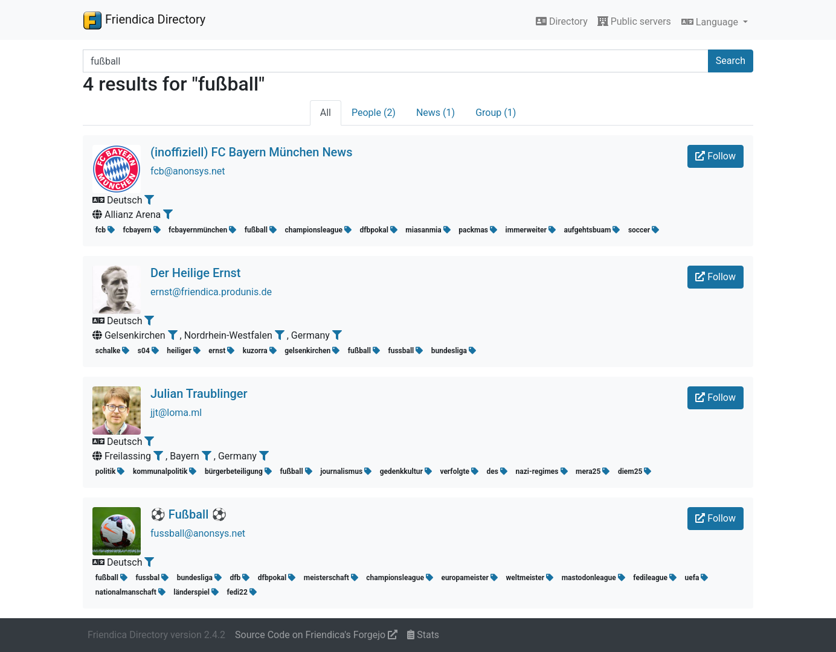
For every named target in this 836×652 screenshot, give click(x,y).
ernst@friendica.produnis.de (211, 292)
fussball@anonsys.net (197, 533)
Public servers (634, 21)
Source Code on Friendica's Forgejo (316, 635)
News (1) (435, 112)
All (325, 112)
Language (711, 22)
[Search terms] (396, 61)
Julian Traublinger (199, 393)
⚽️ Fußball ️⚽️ (188, 514)
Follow (715, 156)
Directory (562, 21)
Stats (423, 635)
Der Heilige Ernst (195, 273)
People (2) (374, 112)
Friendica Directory (144, 20)
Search (730, 60)
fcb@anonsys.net (187, 171)
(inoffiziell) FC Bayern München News (251, 152)
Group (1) (495, 112)
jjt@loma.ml (176, 412)
